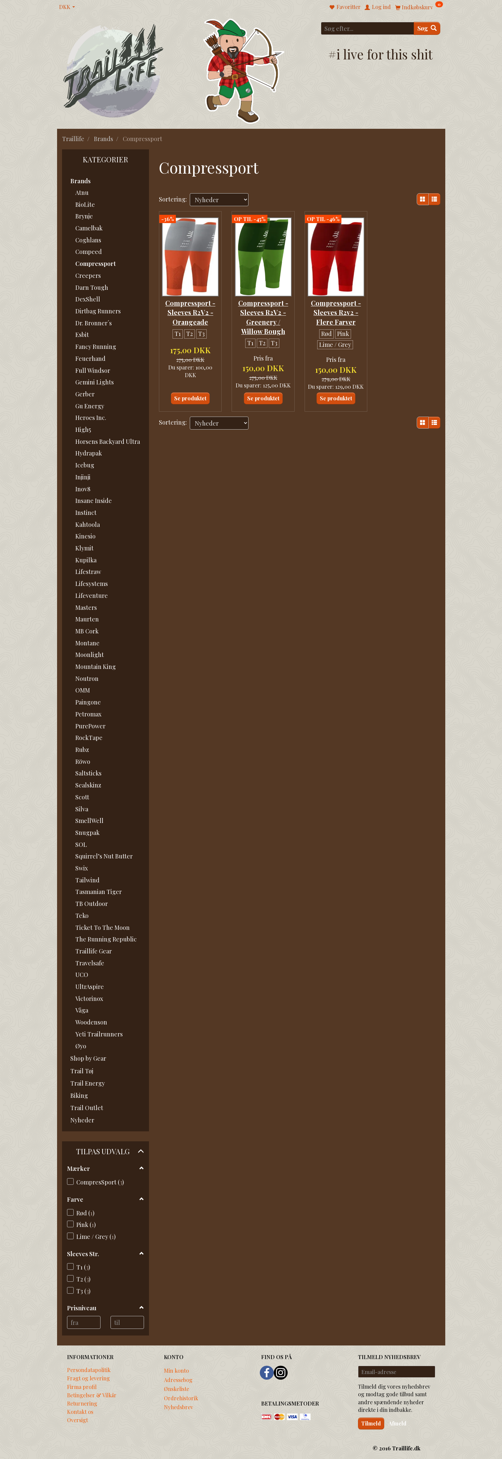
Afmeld (397, 1423)
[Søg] (427, 28)
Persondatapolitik (88, 1369)
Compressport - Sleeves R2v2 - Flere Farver (336, 310)
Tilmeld (371, 1423)
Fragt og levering (88, 1378)
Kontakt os (80, 1411)
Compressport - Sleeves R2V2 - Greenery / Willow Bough (263, 314)
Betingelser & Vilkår (91, 1395)
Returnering (82, 1403)
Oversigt (77, 1419)
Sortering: (173, 199)
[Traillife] (113, 70)
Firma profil (82, 1386)
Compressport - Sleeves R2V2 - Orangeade (190, 310)
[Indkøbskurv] (419, 6)
